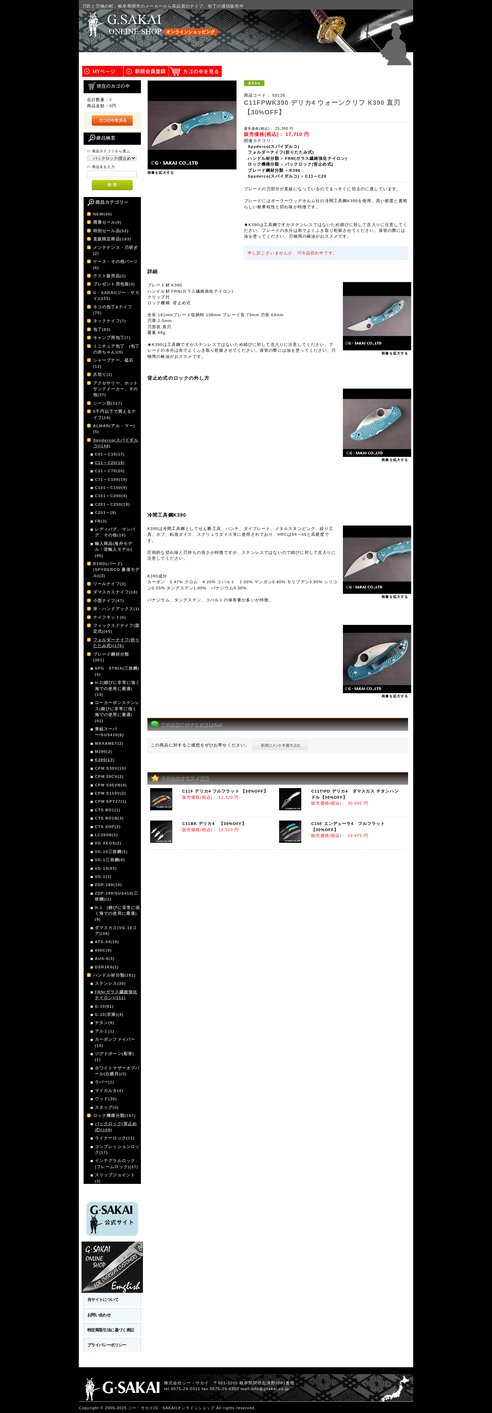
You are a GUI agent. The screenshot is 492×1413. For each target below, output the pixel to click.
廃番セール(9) (107, 222)
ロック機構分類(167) (114, 1115)
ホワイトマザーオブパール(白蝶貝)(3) (117, 1071)
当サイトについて (102, 1299)
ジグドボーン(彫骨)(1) (114, 1056)
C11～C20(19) (110, 462)
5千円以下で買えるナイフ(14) (114, 414)
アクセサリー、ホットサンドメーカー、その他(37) (115, 389)
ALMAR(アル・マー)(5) (114, 428)
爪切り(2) (103, 374)
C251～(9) (105, 512)
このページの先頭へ (393, 1408)
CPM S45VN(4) (111, 785)
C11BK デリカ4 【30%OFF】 (214, 823)
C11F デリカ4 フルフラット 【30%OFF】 (225, 791)
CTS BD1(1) (107, 810)
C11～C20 (316, 176)
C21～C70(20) (110, 470)
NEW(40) (102, 214)
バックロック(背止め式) (309, 164)
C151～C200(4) (111, 495)
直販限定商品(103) (112, 239)
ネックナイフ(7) (109, 321)
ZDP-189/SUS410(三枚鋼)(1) (116, 896)
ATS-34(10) (107, 941)
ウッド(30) (106, 1098)
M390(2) (103, 751)
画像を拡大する (160, 172)
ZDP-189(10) (108, 884)
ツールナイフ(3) (109, 584)
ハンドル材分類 (263, 158)
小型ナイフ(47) (108, 600)
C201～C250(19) (112, 504)
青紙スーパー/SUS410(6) (109, 732)
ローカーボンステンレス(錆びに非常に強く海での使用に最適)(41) (117, 711)
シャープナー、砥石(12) (113, 363)
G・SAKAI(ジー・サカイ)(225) (116, 295)
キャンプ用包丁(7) (112, 337)
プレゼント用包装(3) (114, 284)
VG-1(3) (103, 876)
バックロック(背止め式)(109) (116, 1126)
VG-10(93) (106, 868)
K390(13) (105, 759)
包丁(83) (102, 329)
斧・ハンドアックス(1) (116, 608)
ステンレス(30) (110, 983)
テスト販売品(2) (109, 276)
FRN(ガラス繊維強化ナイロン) (316, 158)
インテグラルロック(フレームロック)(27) (116, 1163)
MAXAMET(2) (109, 743)
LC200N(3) (106, 835)
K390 (294, 170)
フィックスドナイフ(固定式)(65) (116, 628)
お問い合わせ (99, 1315)
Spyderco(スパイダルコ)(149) (116, 443)
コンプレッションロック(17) (117, 1149)
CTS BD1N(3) (109, 818)
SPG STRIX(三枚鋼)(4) (117, 671)
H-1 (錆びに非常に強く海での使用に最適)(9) (117, 913)
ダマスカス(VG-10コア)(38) (116, 930)
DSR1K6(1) (107, 967)
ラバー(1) (104, 1082)
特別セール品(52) (111, 230)
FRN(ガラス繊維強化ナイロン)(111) (116, 995)
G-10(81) (104, 1006)
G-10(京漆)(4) (109, 1014)
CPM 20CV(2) (109, 776)
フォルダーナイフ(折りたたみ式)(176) (116, 643)
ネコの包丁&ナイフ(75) (112, 310)
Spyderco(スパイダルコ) (273, 146)
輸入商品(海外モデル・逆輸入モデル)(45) (113, 549)
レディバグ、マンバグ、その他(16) (115, 532)
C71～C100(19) (111, 479)
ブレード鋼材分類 (266, 170)
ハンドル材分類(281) (114, 975)
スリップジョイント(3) (115, 1178)
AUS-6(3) (105, 958)
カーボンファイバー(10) (115, 1042)
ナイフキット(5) (109, 617)
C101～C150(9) (111, 487)
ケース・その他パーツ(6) (115, 264)
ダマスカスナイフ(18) (115, 592)
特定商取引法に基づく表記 (110, 1330)
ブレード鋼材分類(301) (111, 657)
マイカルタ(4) (109, 1090)
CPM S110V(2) (110, 793)
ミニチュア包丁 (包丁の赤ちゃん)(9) (116, 349)
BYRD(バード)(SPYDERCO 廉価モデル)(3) (116, 569)
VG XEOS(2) (108, 843)
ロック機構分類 (263, 164)
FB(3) (101, 521)
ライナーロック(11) (115, 1138)
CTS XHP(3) (108, 826)
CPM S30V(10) (110, 768)
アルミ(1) (104, 1031)
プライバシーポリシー (106, 1345)
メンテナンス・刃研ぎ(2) (115, 250)
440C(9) (103, 950)
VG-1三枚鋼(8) (110, 859)
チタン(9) (104, 1022)
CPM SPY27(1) (111, 801)
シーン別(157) (107, 403)
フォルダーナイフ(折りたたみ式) (281, 152)
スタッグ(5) (107, 1107)
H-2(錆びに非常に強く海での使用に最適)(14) (117, 688)
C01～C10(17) (110, 454)
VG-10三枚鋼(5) (111, 851)
